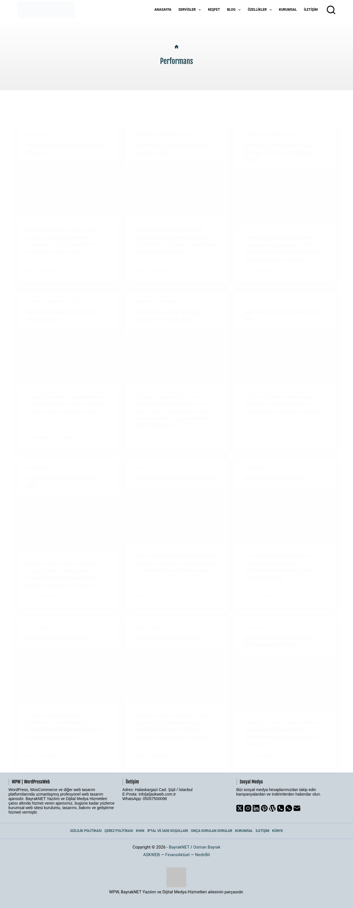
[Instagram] (248, 808)
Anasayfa (162, 10)
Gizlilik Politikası (86, 831)
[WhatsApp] (288, 808)
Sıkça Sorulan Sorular (211, 831)
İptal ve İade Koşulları (167, 831)
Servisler (190, 9)
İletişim (311, 10)
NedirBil (202, 854)
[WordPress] (272, 808)
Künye (277, 831)
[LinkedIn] (256, 808)
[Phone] (280, 808)
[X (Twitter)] (239, 808)
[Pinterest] (264, 808)
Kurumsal (288, 10)
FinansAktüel (177, 854)
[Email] (297, 808)
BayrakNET (179, 847)
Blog (235, 9)
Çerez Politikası (119, 831)
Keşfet (214, 10)
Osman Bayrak (206, 847)
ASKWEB (151, 854)
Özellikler (261, 9)
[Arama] (331, 10)
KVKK (140, 831)
